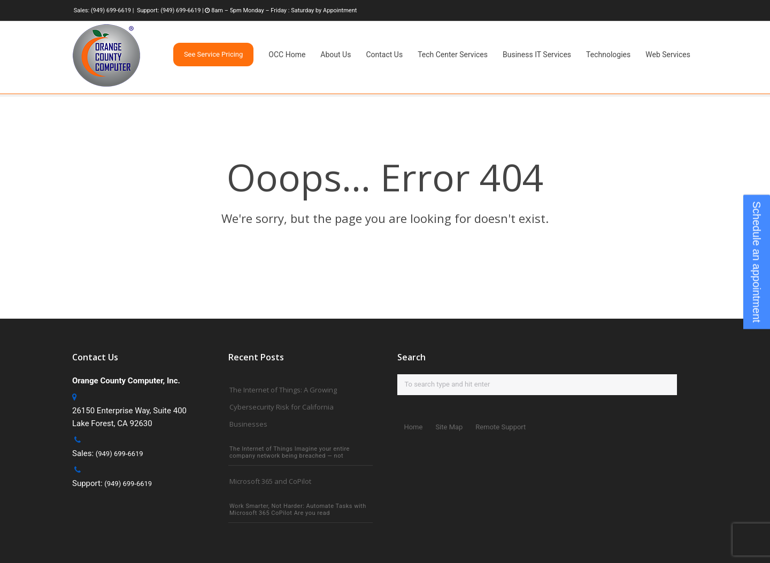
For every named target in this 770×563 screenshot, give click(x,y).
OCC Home (286, 54)
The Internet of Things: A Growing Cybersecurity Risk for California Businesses (283, 407)
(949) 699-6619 (111, 10)
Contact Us (384, 54)
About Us (335, 54)
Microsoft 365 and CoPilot (270, 481)
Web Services (667, 54)
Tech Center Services (453, 54)
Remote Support (500, 427)
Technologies (608, 54)
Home (413, 427)
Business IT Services (537, 54)
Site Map (449, 427)
